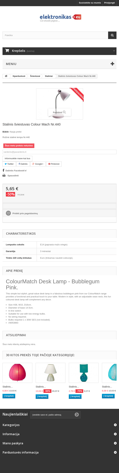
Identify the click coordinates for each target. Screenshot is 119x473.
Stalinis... (8, 386)
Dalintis (23, 164)
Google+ (37, 164)
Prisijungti (109, 3)
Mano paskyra (13, 443)
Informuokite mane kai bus (17, 158)
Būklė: (6, 131)
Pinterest (53, 164)
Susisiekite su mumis (90, 3)
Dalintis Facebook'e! (16, 170)
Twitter (9, 164)
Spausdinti (13, 175)
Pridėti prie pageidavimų (25, 213)
